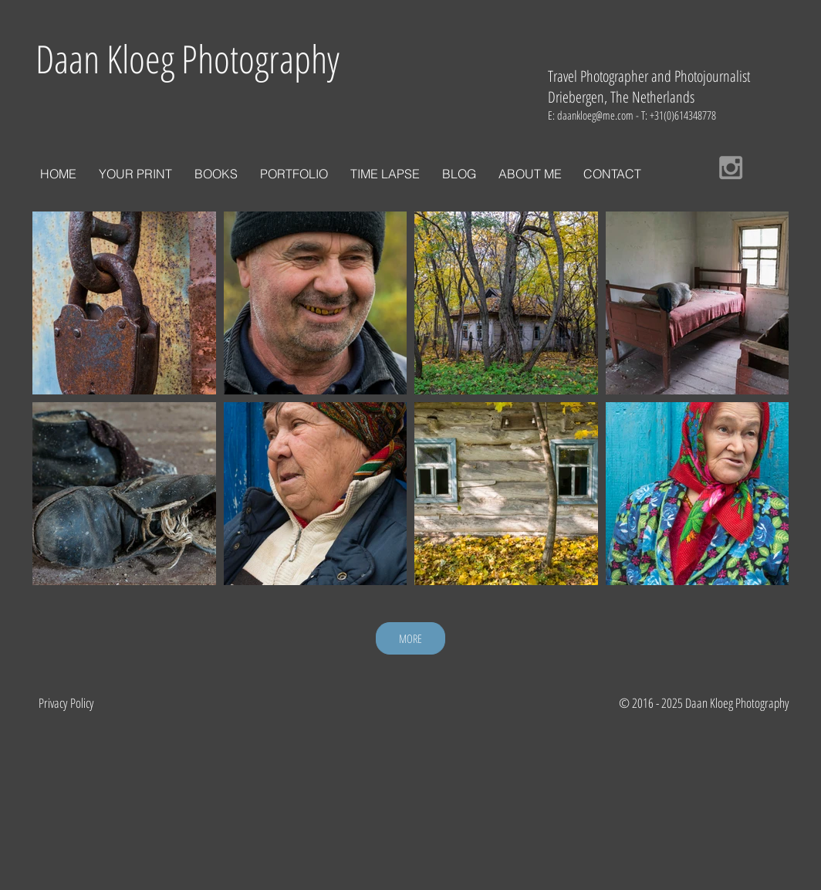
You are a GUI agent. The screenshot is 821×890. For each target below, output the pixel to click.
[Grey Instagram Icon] (731, 167)
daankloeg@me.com (595, 115)
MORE (410, 638)
